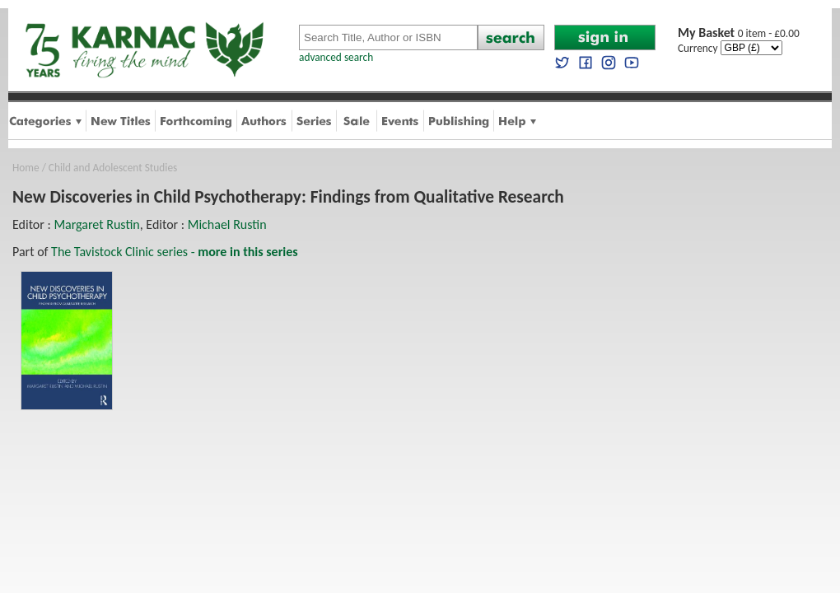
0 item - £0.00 (739, 33)
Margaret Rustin (96, 224)
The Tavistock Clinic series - (174, 251)
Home (26, 168)
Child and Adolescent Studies (113, 168)
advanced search (336, 57)
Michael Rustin (227, 224)
